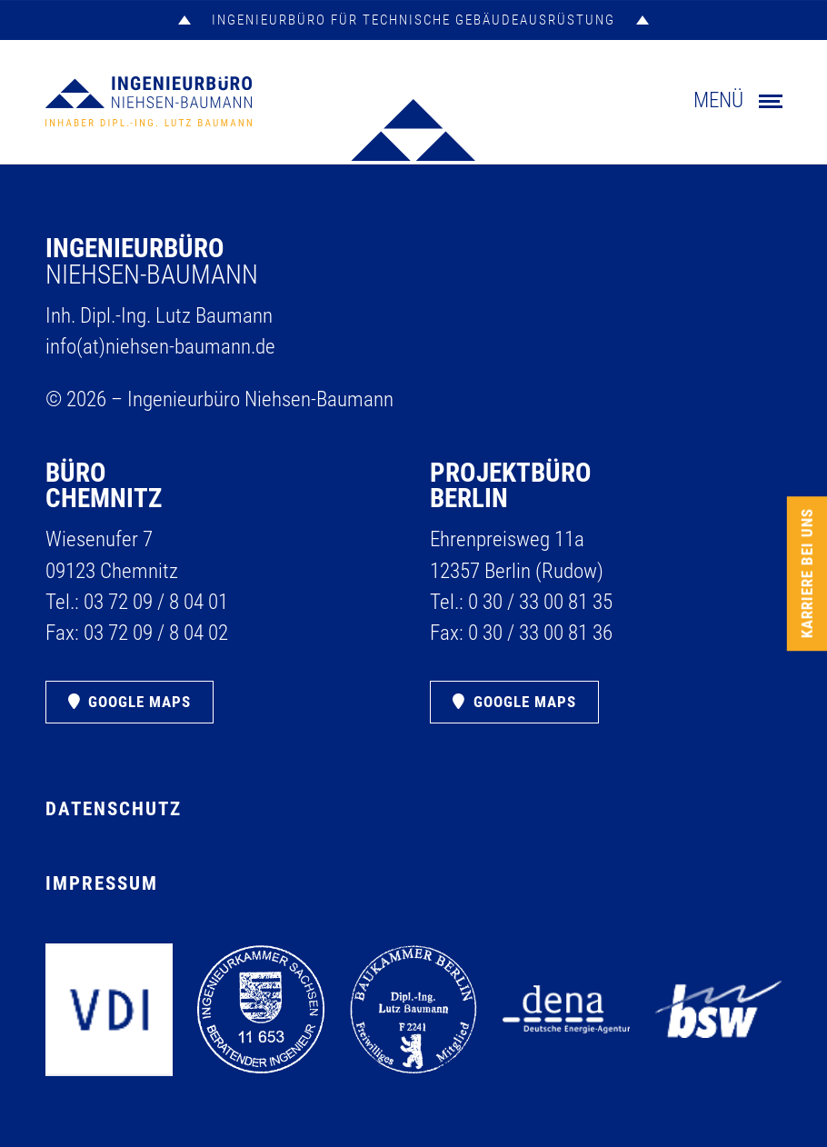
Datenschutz (113, 809)
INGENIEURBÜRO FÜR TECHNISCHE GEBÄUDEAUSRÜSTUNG (413, 20)
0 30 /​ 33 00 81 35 (540, 602)
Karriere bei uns (807, 574)
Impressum (101, 883)
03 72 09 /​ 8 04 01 (156, 602)
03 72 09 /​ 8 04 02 (156, 633)
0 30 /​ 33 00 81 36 (540, 633)
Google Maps (139, 702)
